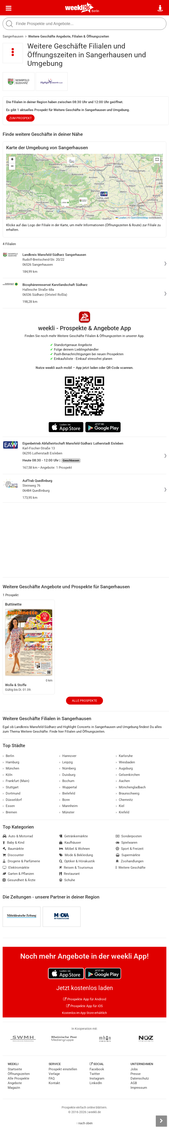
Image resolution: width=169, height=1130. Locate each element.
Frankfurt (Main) (16, 781)
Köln (7, 775)
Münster (66, 812)
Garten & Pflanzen (18, 874)
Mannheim (68, 806)
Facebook (97, 1069)
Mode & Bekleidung (76, 855)
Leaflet (121, 217)
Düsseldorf (12, 800)
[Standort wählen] (160, 8)
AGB (133, 1083)
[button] (157, 159)
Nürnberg (67, 768)
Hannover (67, 756)
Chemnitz (124, 800)
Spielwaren (126, 843)
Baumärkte (13, 849)
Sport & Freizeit (129, 849)
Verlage (54, 1074)
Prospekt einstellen (63, 1069)
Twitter (95, 1074)
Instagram (97, 1078)
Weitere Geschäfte (130, 868)
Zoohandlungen (129, 861)
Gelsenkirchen (128, 775)
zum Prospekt (20, 118)
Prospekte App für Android (84, 999)
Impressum (138, 1088)
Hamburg (11, 762)
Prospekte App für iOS (84, 1006)
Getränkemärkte (73, 836)
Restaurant (69, 874)
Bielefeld (67, 793)
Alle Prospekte (84, 700)
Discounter (13, 855)
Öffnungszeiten (19, 1074)
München (11, 768)
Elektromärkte (16, 868)
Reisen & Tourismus (76, 868)
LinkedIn (96, 1083)
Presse (135, 1074)
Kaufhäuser (70, 843)
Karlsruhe (124, 756)
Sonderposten (129, 836)
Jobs (134, 1069)
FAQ (52, 1078)
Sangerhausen (13, 36)
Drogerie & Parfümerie (21, 861)
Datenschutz (139, 1078)
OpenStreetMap (139, 217)
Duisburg (67, 775)
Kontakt (54, 1083)
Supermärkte (128, 855)
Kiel (120, 806)
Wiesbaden (125, 762)
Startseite (15, 1069)
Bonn (64, 800)
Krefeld (122, 812)
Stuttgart (10, 787)
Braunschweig (127, 793)
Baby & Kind (13, 843)
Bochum (66, 781)
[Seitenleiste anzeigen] (161, 1121)
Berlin (95, 11)
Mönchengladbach (131, 787)
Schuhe (67, 880)
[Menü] (8, 8)
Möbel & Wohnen (74, 849)
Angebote (15, 1083)
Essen (9, 806)
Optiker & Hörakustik (77, 861)
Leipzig (66, 762)
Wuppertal (68, 787)
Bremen (10, 812)
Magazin (14, 1088)
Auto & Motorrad (18, 836)
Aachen (123, 781)
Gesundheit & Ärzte (19, 880)
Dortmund (11, 793)
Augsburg (124, 768)
